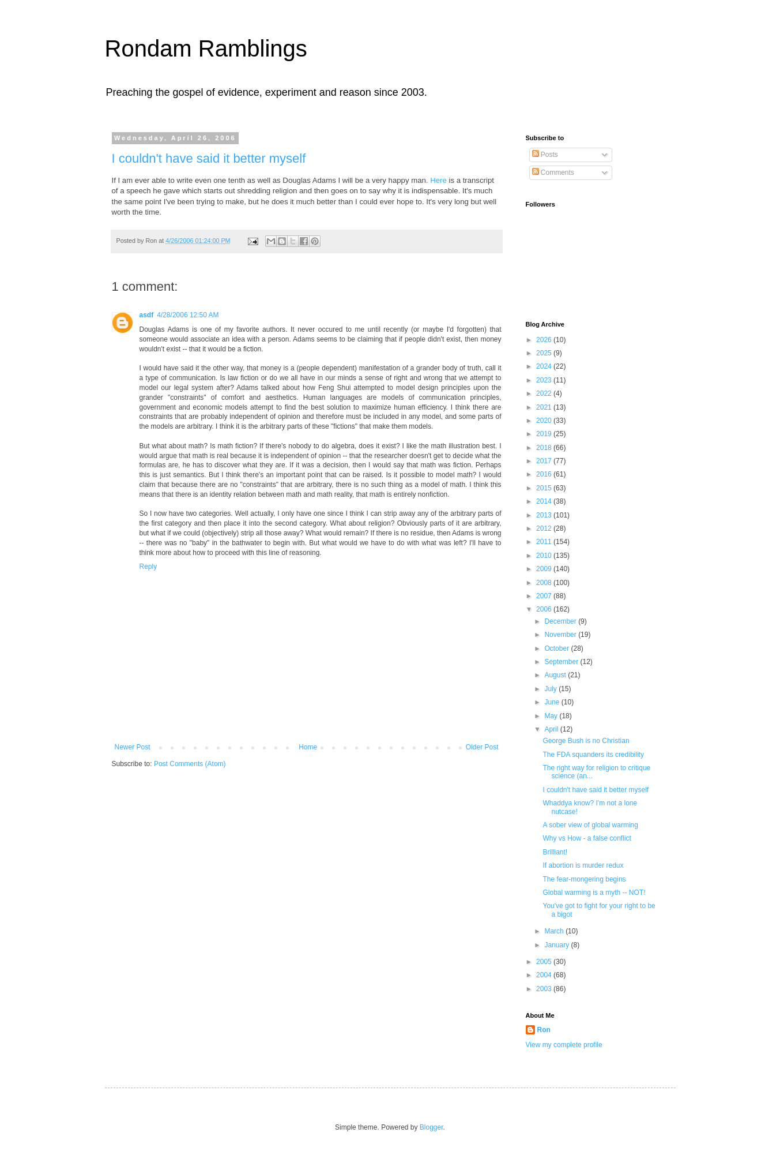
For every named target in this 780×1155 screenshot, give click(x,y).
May (551, 716)
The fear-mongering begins (583, 879)
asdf (147, 315)
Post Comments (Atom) (190, 764)
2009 (544, 569)
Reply (148, 566)
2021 (544, 407)
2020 (544, 421)
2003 (544, 989)
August (556, 675)
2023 (544, 380)
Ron (544, 1030)
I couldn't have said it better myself (209, 158)
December (561, 621)
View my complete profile (564, 1045)
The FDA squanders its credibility (592, 755)
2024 (544, 366)
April (552, 729)
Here (438, 180)
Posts (545, 155)
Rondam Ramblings (206, 48)
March (555, 931)
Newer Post (132, 747)
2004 (544, 975)
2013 (544, 515)
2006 (544, 609)
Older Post (482, 747)
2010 (544, 556)
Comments (553, 172)
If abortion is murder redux (582, 865)
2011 (544, 542)
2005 (544, 962)
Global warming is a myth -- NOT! (593, 892)
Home (308, 747)
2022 (544, 393)
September (562, 662)
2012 (544, 528)
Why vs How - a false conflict (586, 838)
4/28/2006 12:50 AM (187, 315)
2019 (544, 434)
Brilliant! (554, 852)
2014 (544, 501)
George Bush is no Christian (585, 741)
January (557, 945)
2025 (544, 353)
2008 (544, 583)
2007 (544, 596)
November (561, 635)
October (557, 648)
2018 (544, 448)
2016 (544, 474)
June (552, 702)
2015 (544, 488)
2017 (544, 461)
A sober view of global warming (590, 825)
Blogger (431, 1127)
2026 (544, 340)
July (551, 689)
